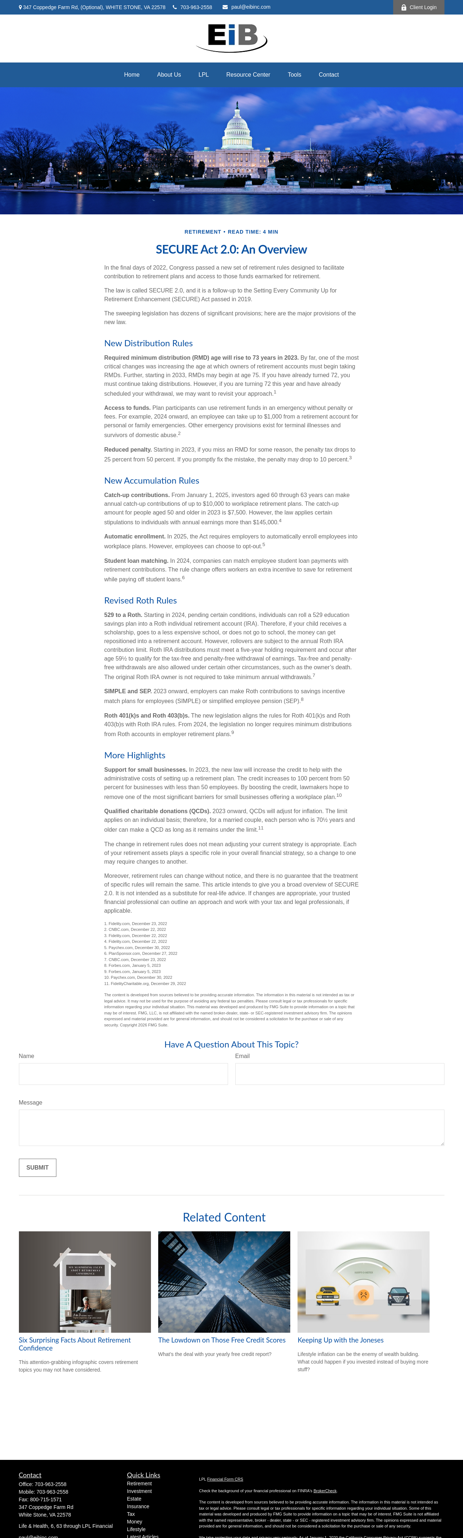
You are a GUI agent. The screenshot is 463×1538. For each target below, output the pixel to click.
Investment (139, 1491)
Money (134, 1522)
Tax (131, 1514)
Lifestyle (136, 1529)
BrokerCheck (325, 1491)
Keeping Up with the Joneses (341, 1340)
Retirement (139, 1483)
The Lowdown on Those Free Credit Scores (222, 1340)
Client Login (419, 7)
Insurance (138, 1506)
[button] (131, 74)
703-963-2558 (192, 7)
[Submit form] (37, 1168)
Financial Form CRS (225, 1479)
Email (242, 1056)
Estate (134, 1499)
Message (31, 1102)
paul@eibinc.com (247, 7)
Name (27, 1056)
